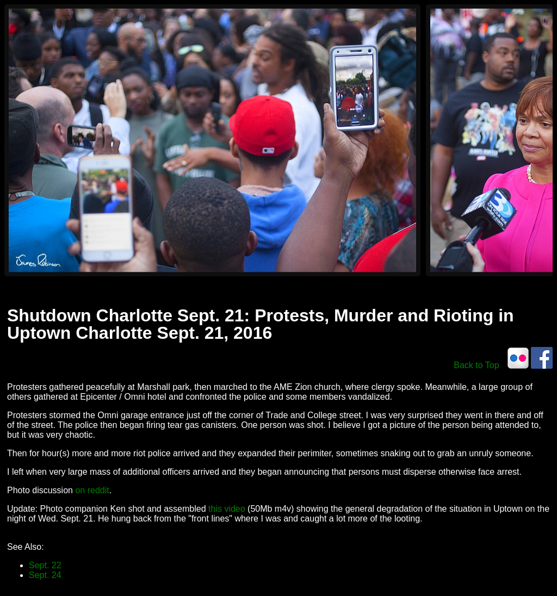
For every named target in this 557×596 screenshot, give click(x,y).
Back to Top (476, 365)
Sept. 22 (45, 565)
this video (226, 508)
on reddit (92, 490)
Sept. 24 (45, 575)
